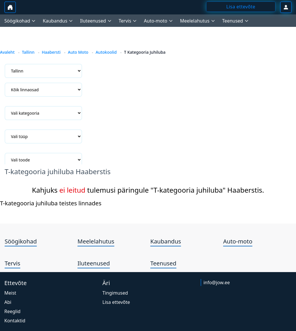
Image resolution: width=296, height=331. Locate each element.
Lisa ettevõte (116, 302)
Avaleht (7, 52)
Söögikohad (21, 241)
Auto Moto (78, 52)
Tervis (12, 263)
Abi (7, 302)
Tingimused (115, 293)
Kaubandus (165, 241)
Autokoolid (106, 52)
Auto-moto (237, 241)
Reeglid (12, 311)
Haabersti (51, 52)
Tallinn (28, 52)
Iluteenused (93, 263)
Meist (10, 293)
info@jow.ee (217, 282)
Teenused (163, 263)
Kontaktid (14, 320)
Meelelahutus (95, 241)
